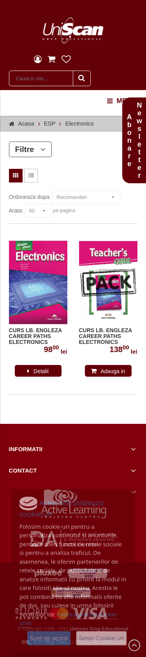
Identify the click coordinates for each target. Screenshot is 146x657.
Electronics (79, 123)
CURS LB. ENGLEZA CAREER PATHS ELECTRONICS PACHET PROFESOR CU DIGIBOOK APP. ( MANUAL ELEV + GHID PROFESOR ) (106, 336)
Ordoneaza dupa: (30, 197)
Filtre (30, 149)
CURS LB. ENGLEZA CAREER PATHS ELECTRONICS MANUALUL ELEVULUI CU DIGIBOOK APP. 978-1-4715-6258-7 (38, 336)
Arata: (16, 210)
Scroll (134, 645)
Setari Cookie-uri (101, 638)
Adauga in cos (112, 372)
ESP (50, 123)
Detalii (41, 371)
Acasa (26, 123)
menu (121, 101)
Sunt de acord (49, 638)
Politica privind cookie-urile (68, 618)
